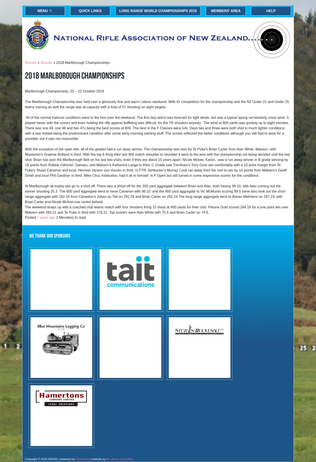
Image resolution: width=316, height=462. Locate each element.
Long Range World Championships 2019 (158, 11)
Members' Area (226, 11)
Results (31, 63)
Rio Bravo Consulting (119, 459)
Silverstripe (83, 459)
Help (271, 11)
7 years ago (46, 217)
